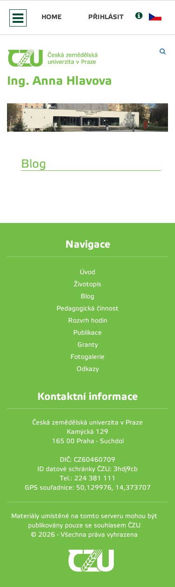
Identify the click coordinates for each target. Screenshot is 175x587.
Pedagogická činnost (87, 308)
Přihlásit (106, 16)
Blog (87, 296)
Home (52, 16)
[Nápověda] (138, 16)
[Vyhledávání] (163, 51)
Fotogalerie (87, 356)
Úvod (87, 272)
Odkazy (88, 368)
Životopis (87, 284)
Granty (87, 344)
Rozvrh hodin (87, 320)
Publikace (87, 332)
